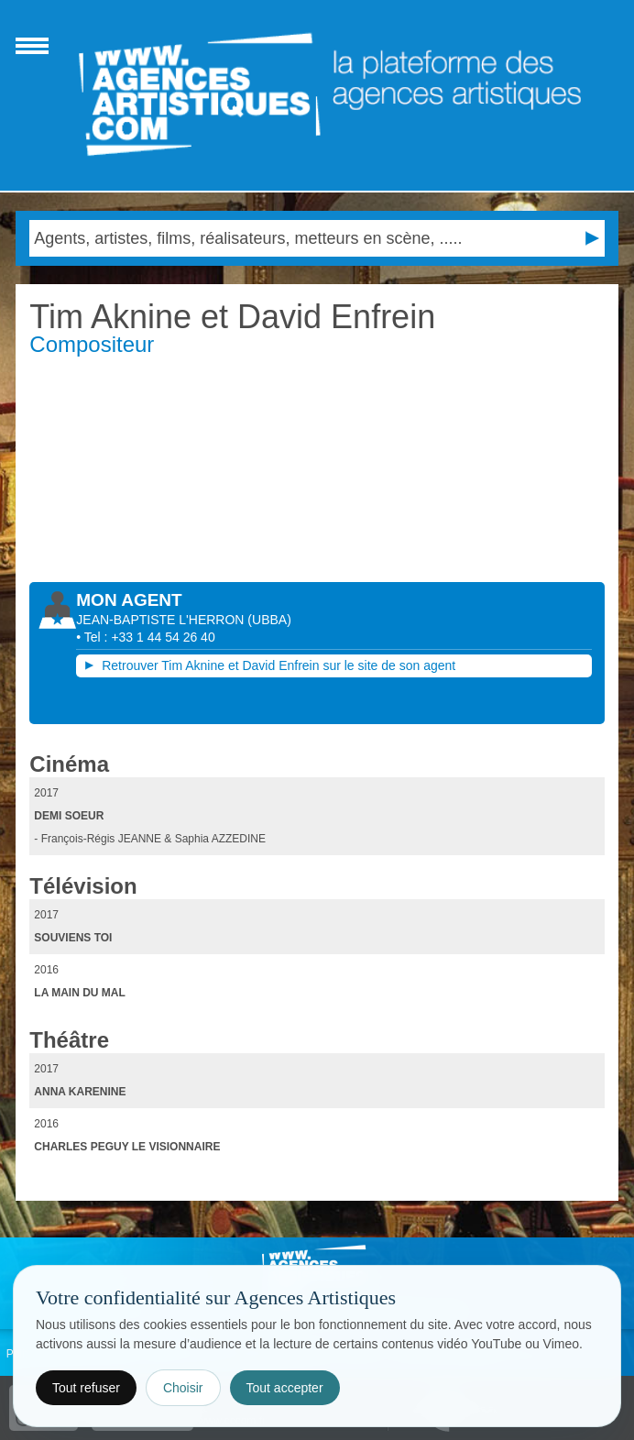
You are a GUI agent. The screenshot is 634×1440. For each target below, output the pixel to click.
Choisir (183, 1387)
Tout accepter (284, 1387)
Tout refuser (86, 1387)
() (268, 619)
